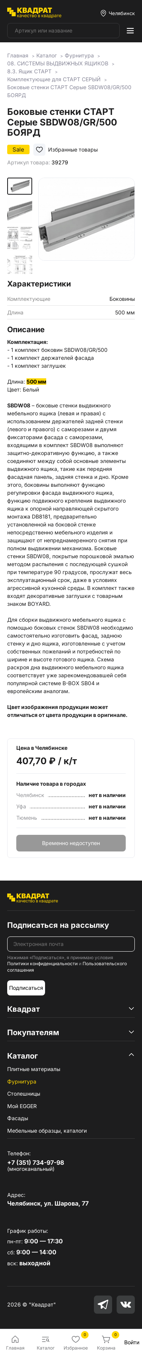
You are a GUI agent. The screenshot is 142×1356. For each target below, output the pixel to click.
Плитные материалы (33, 1069)
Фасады (17, 1118)
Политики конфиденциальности (42, 963)
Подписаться (26, 987)
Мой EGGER (22, 1106)
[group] (86, 226)
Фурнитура (21, 1081)
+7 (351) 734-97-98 (35, 1162)
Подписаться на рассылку (58, 925)
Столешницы (23, 1093)
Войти (131, 1342)
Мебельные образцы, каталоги (47, 1130)
